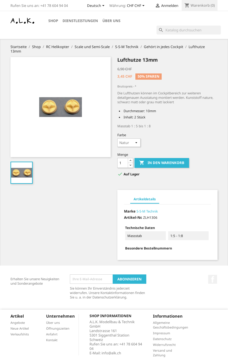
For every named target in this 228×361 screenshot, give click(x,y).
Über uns (111, 20)
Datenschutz (162, 339)
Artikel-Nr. (133, 217)
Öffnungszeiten (57, 328)
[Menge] (122, 163)
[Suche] (189, 30)
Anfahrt (51, 334)
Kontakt (51, 340)
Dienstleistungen (80, 20)
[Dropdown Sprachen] (96, 6)
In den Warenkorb (161, 163)
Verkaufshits (19, 334)
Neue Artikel (19, 328)
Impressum (161, 333)
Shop (53, 20)
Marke (130, 211)
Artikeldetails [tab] (145, 199)
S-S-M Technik (147, 211)
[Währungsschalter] (136, 6)
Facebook (212, 279)
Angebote (17, 322)
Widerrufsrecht (164, 345)
